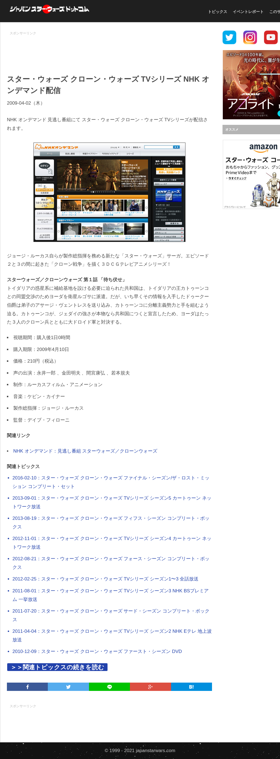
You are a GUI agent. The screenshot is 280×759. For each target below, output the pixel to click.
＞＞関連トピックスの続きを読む (57, 667)
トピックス (217, 11)
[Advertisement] (109, 50)
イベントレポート (248, 11)
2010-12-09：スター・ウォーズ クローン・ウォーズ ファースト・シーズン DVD (97, 651)
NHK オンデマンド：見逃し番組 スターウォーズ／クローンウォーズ (85, 451)
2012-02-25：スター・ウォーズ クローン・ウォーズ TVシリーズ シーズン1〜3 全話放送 (105, 579)
